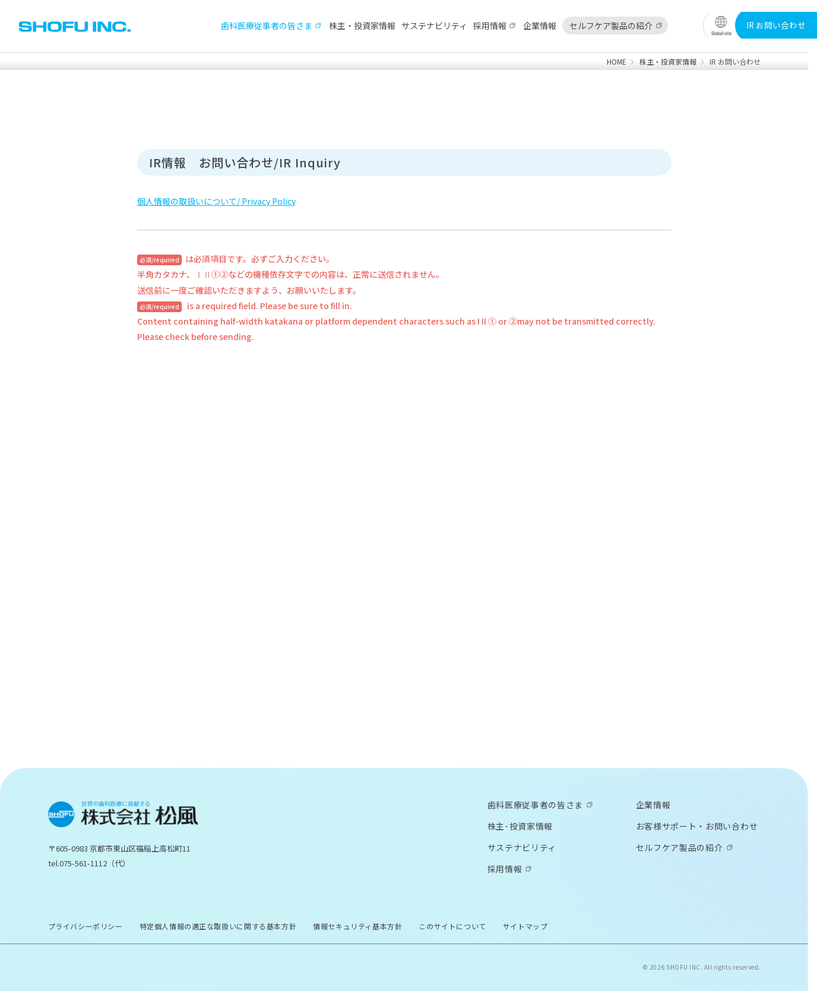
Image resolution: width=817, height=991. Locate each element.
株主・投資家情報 (362, 25)
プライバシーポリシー (85, 926)
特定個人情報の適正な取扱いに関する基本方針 (218, 926)
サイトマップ (525, 926)
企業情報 (539, 25)
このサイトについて (452, 926)
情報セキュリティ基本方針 (357, 926)
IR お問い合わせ (776, 25)
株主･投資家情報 (520, 826)
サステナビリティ (434, 25)
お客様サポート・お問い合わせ (697, 826)
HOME (616, 61)
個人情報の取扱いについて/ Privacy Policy (216, 201)
